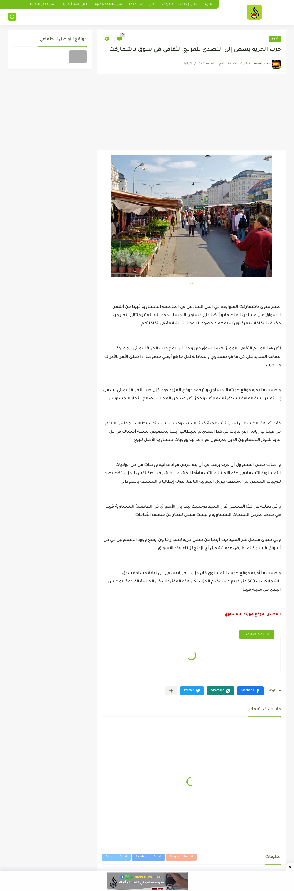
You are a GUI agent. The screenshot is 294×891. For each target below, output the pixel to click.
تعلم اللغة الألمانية (76, 4)
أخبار (152, 4)
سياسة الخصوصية (108, 4)
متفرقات (167, 4)
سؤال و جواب (189, 4)
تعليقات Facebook (148, 857)
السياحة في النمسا (43, 4)
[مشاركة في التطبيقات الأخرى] (171, 690)
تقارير (208, 4)
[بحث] (12, 17)
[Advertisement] (191, 111)
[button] (250, 690)
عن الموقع (135, 4)
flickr (191, 284)
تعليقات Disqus (116, 857)
